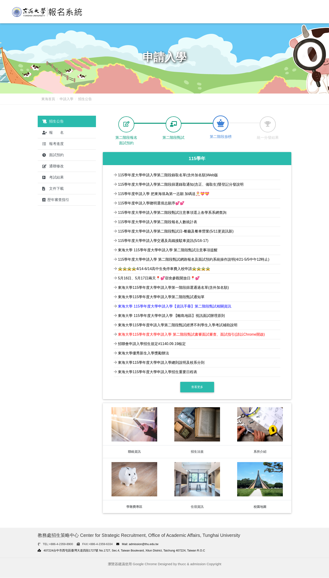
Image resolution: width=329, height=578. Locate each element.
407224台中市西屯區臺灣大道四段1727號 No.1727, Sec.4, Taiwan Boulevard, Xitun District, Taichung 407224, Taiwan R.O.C (121, 551)
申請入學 (66, 99)
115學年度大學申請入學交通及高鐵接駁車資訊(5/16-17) (163, 241)
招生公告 (53, 121)
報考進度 (53, 144)
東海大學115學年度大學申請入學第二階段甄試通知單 (161, 297)
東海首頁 (48, 99)
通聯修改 (53, 166)
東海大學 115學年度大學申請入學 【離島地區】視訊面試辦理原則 (171, 316)
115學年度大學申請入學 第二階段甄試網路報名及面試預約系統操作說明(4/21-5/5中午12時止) (193, 260)
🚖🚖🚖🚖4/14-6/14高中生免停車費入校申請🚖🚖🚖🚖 (164, 269)
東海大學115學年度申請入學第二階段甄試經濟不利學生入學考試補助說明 (177, 325)
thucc (182, 564)
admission (198, 564)
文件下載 (53, 188)
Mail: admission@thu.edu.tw (137, 544)
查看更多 (197, 387)
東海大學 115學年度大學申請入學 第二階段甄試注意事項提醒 (168, 250)
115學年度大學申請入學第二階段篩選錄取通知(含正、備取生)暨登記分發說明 (180, 185)
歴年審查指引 (55, 200)
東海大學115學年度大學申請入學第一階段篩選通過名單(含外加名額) (173, 288)
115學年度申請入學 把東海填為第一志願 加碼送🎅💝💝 (163, 194)
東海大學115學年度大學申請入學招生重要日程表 (157, 372)
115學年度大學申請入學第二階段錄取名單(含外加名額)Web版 (168, 175)
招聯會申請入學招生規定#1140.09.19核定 (152, 344)
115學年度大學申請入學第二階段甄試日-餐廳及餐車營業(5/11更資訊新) (175, 231)
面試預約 (53, 155)
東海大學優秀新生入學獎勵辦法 (143, 353)
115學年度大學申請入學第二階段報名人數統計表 (157, 222)
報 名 (53, 132)
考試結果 (53, 177)
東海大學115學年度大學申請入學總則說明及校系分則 (161, 363)
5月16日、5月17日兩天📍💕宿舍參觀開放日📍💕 (158, 278)
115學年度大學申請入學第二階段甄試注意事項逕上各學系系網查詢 (172, 213)
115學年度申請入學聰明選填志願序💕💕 (151, 203)
